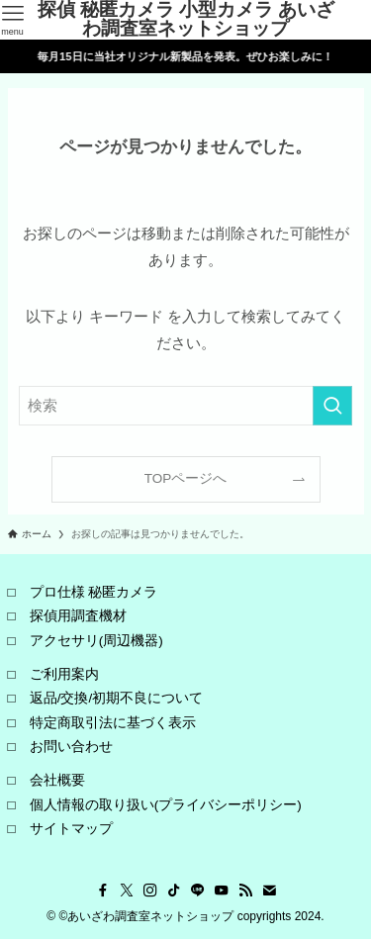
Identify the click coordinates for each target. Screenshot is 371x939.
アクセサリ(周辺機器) (96, 640)
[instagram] (150, 890)
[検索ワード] (186, 405)
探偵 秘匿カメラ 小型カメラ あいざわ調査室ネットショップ (186, 20)
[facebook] (103, 890)
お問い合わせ (71, 746)
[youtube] (222, 890)
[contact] (269, 890)
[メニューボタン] (12, 20)
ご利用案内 (64, 674)
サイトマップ (71, 828)
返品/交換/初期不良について (117, 698)
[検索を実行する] (332, 405)
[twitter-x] (127, 890)
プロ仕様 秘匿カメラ (94, 592)
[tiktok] (174, 890)
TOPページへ (186, 478)
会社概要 (57, 780)
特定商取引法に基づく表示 (113, 722)
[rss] (245, 890)
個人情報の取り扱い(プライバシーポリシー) (166, 805)
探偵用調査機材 (78, 616)
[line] (198, 890)
